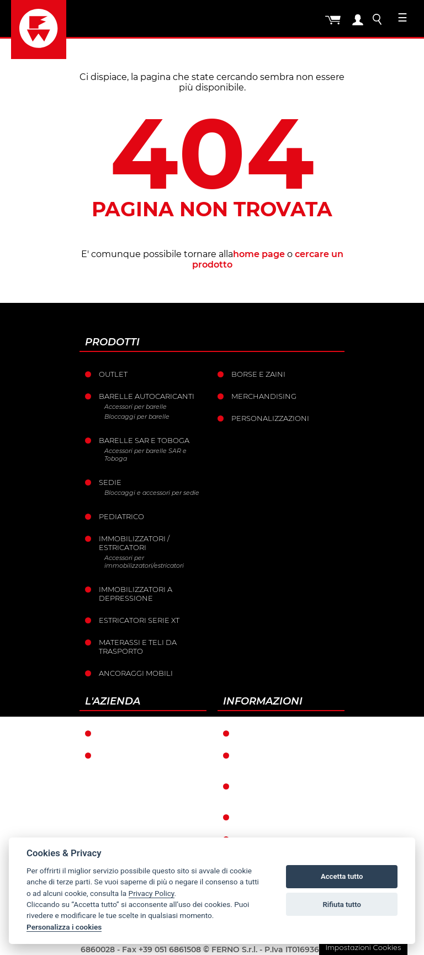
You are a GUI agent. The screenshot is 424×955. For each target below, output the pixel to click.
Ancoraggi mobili (136, 673)
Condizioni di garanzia (285, 733)
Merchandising (263, 396)
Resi (245, 817)
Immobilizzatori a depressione (135, 593)
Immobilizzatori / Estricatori (134, 543)
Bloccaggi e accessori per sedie (151, 493)
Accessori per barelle (135, 406)
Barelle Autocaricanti (146, 396)
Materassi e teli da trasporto (138, 646)
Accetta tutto (342, 876)
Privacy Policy (151, 893)
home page (259, 254)
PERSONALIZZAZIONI (270, 418)
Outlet (113, 374)
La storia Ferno (132, 755)
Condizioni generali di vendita (285, 760)
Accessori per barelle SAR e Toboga (145, 454)
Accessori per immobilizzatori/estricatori (144, 561)
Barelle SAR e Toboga (144, 440)
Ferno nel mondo (137, 733)
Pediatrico (121, 516)
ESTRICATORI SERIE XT (139, 620)
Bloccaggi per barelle (136, 416)
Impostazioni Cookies (363, 947)
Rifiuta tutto (342, 904)
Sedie (110, 482)
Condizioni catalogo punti (281, 790)
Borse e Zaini (258, 374)
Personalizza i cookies (64, 926)
